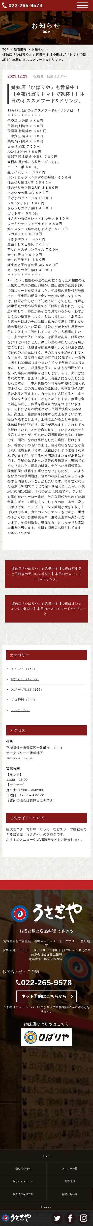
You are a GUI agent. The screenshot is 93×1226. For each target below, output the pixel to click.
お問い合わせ (69, 1194)
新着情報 (20, 49)
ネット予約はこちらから (44, 996)
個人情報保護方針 (23, 1194)
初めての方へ (23, 1168)
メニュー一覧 (70, 1168)
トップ (47, 1155)
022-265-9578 (25, 5)
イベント (24, 669)
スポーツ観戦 (27, 689)
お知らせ (38, 49)
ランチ (20, 710)
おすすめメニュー (23, 1181)
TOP (5, 49)
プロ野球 (24, 700)
